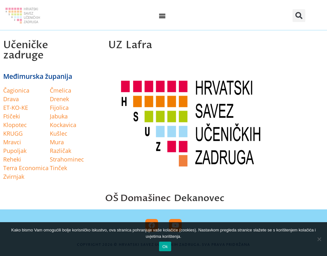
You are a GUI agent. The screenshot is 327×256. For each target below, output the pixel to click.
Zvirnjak (13, 176)
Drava (11, 99)
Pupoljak (15, 150)
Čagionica (16, 90)
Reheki (12, 159)
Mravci (12, 142)
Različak (60, 150)
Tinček (58, 168)
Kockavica (63, 125)
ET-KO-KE (15, 107)
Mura (57, 142)
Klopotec (15, 125)
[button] (162, 16)
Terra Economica (26, 168)
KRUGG (13, 133)
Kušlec (58, 133)
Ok (165, 246)
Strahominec (67, 159)
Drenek (59, 99)
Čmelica (60, 90)
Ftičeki (11, 116)
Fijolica (59, 107)
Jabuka (59, 116)
